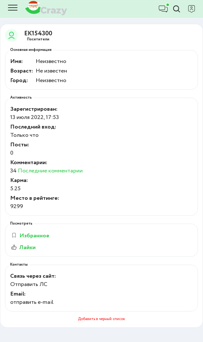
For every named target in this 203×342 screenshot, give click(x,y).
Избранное (30, 236)
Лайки (23, 247)
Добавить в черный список (101, 319)
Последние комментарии (50, 171)
